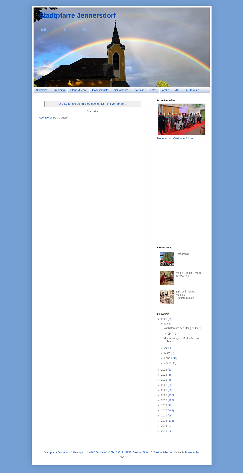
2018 (164, 405)
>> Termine (192, 90)
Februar (169, 358)
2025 (164, 369)
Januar (168, 363)
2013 (164, 430)
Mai (166, 323)
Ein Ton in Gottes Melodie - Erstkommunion (186, 294)
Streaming (59, 90)
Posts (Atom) (60, 117)
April (167, 347)
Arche (165, 90)
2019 (164, 400)
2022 (164, 384)
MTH (177, 90)
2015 (164, 420)
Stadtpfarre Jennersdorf (77, 15)
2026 (164, 319)
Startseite (41, 90)
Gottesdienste (100, 90)
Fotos (153, 90)
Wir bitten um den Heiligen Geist (182, 328)
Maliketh (179, 452)
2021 (164, 390)
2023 (164, 379)
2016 (164, 415)
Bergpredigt (182, 253)
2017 (164, 410)
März (167, 352)
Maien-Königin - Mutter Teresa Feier (189, 274)
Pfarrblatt (139, 90)
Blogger (121, 456)
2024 (164, 374)
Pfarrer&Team (78, 90)
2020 (164, 395)
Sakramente (121, 90)
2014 (164, 425)
